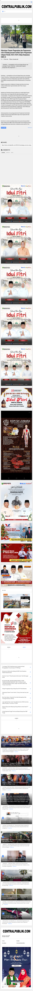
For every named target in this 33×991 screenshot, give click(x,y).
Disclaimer (4, 943)
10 (3, 913)
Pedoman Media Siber (20, 943)
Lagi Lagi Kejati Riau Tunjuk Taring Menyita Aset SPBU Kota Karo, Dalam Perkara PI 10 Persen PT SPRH (16, 877)
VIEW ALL (30, 127)
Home (3, 940)
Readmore (16, 751)
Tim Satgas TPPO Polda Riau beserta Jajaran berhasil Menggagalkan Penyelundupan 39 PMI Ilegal (15, 744)
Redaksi (18, 940)
